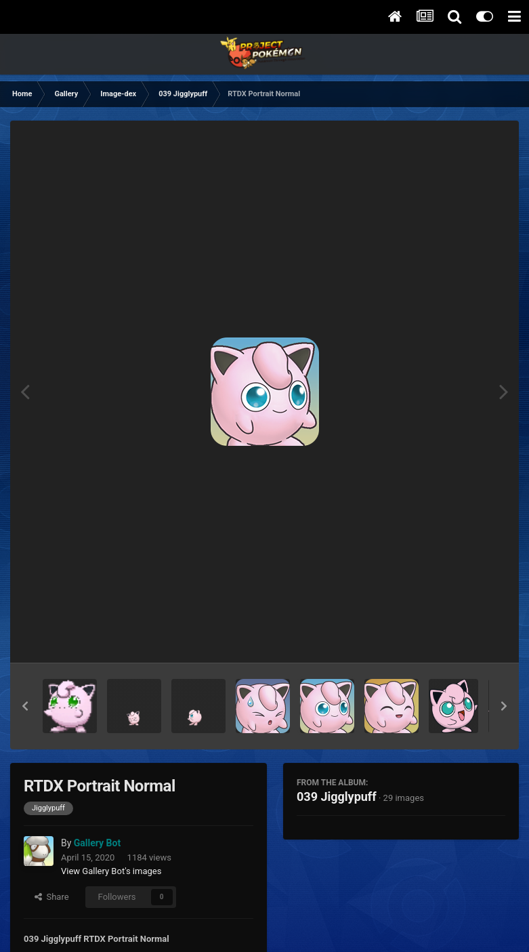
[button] (25, 706)
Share (52, 897)
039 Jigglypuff (337, 796)
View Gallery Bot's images (111, 871)
